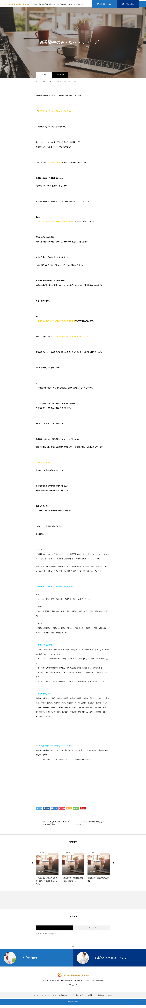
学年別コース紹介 (78, 996)
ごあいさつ (45, 996)
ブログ (44, 76)
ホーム (36, 996)
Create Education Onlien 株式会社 (55, 792)
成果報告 (91, 996)
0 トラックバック (91, 929)
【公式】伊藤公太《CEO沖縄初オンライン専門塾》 (62, 776)
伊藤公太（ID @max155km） (52, 784)
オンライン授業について (61, 996)
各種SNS (101, 996)
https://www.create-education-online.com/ (53, 768)
